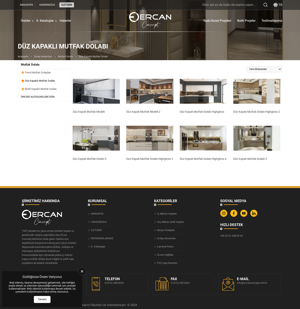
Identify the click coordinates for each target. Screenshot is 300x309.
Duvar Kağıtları (165, 254)
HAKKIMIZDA (47, 4)
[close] (82, 271)
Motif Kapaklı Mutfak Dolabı (41, 88)
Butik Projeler (246, 20)
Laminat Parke (165, 246)
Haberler (65, 20)
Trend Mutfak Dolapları (38, 72)
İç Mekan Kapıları (167, 213)
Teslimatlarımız (272, 20)
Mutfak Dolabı (65, 56)
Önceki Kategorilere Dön (38, 96)
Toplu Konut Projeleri (217, 20)
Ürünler (25, 20)
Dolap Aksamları (43, 56)
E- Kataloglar (45, 20)
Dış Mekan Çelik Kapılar (170, 221)
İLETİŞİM (66, 4)
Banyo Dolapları (166, 230)
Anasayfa (23, 56)
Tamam (42, 299)
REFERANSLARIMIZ (102, 238)
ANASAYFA (26, 4)
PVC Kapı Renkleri (167, 262)
